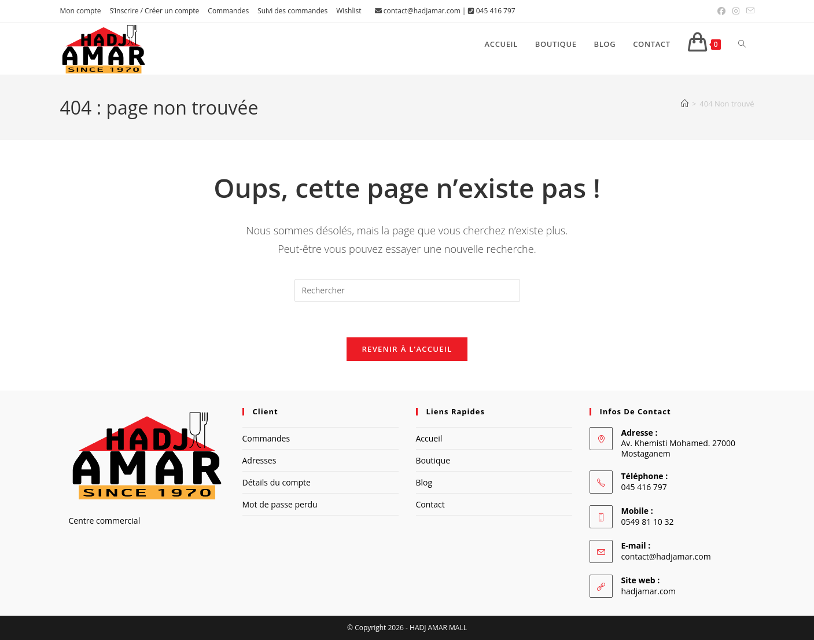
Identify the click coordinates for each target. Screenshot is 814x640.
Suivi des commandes (292, 11)
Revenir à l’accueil (407, 349)
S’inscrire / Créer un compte (154, 11)
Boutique (433, 460)
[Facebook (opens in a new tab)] (721, 11)
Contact (430, 504)
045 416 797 (495, 11)
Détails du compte (276, 482)
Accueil (429, 438)
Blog (424, 482)
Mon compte (80, 11)
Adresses (259, 460)
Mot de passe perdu (280, 504)
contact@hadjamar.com (422, 11)
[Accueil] (684, 103)
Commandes (228, 11)
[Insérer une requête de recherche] (407, 290)
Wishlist (348, 11)
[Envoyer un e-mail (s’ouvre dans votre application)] (748, 11)
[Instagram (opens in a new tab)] (736, 11)
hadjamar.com (648, 591)
